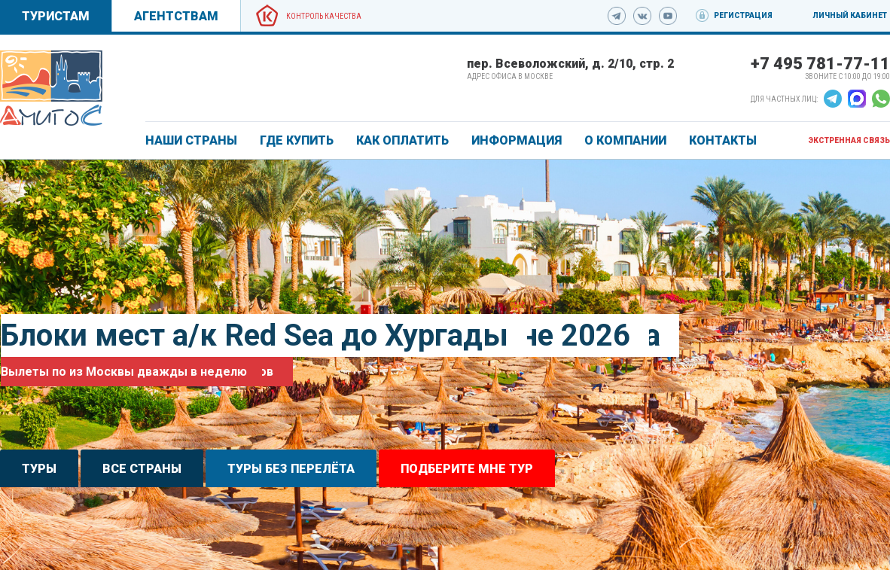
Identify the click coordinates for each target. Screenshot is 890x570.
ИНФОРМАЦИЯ (516, 140)
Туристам (56, 16)
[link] (51, 88)
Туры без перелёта (291, 469)
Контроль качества (323, 16)
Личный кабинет (849, 15)
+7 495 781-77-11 (820, 63)
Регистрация (743, 15)
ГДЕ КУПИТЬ (297, 140)
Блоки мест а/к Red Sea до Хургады (254, 335)
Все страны (141, 469)
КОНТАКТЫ (723, 140)
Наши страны (191, 140)
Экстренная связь (849, 140)
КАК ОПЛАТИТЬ (402, 140)
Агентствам (176, 16)
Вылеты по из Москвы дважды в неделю (124, 371)
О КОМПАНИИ (625, 140)
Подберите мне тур (467, 469)
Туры (39, 469)
